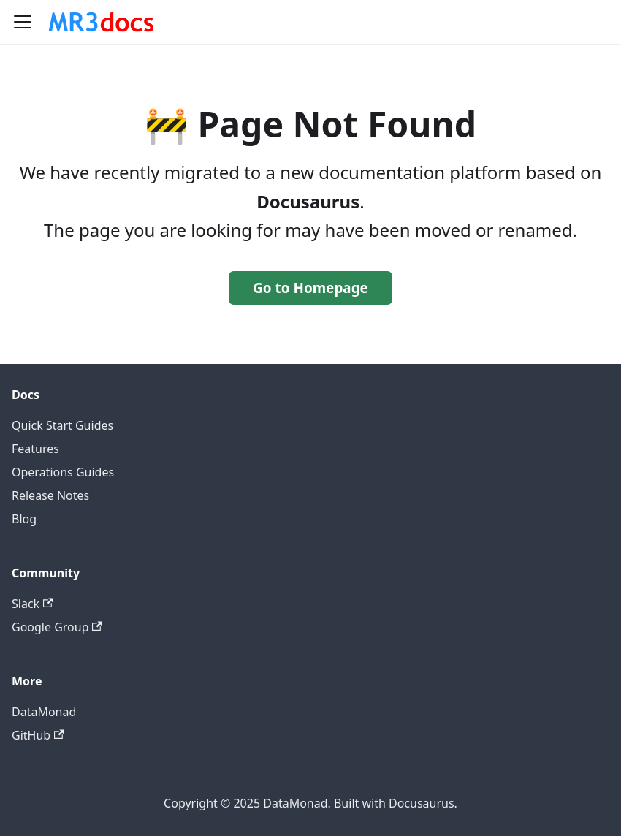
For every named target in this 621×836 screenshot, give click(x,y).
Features (35, 449)
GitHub (38, 735)
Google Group (57, 627)
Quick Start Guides (62, 425)
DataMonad (44, 712)
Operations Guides (63, 472)
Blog (24, 519)
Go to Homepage (310, 287)
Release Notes (50, 495)
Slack (32, 604)
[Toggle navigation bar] (23, 22)
